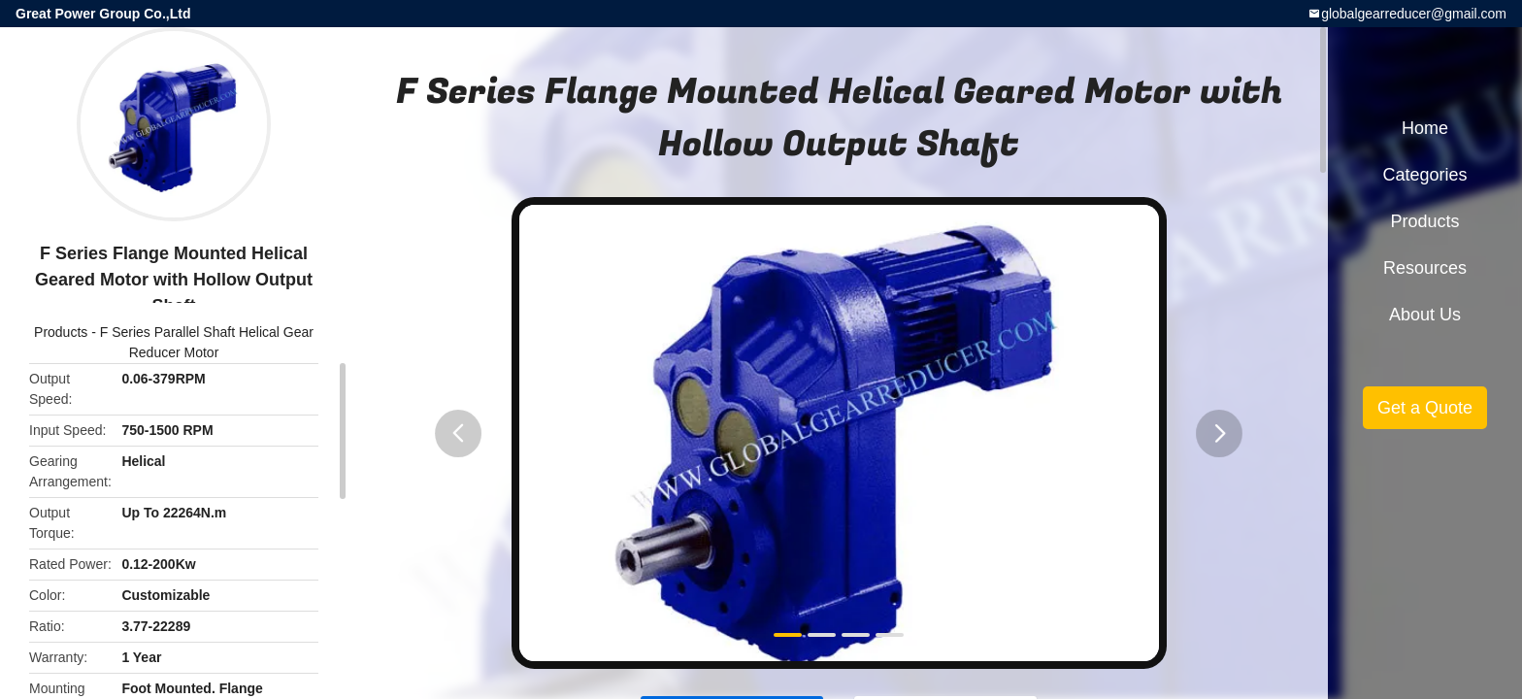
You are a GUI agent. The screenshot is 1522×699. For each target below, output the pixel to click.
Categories (1424, 174)
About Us (1425, 314)
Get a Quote (1424, 407)
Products (60, 332)
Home (1425, 128)
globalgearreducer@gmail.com (1413, 13)
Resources (1425, 268)
